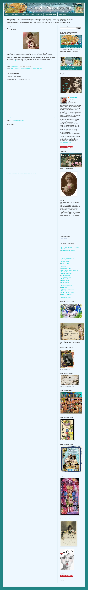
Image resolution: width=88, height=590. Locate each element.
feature (22, 68)
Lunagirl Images (63, 238)
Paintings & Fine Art (65, 278)
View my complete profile (65, 142)
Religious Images (65, 280)
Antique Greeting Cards (66, 294)
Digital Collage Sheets (50, 14)
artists (16, 68)
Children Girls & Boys (66, 268)
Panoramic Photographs (66, 285)
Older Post (52, 118)
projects (40, 68)
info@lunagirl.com (17, 60)
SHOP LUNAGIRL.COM (17, 14)
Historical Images (65, 282)
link (37, 68)
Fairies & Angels (65, 263)
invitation (31, 68)
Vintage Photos (64, 260)
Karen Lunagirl (73, 97)
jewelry (34, 68)
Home (7, 14)
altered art (13, 68)
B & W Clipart (64, 290)
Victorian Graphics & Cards (67, 258)
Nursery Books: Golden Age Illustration (70, 270)
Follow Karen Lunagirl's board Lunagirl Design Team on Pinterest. (21, 173)
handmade (26, 68)
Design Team (62, 14)
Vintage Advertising (65, 275)
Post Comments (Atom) (18, 120)
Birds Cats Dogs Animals (67, 272)
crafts (19, 68)
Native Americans (65, 287)
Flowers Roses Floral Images (67, 265)
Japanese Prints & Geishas (67, 289)
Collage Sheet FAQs (66, 252)
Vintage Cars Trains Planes (67, 292)
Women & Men (64, 266)
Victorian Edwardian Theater (67, 284)
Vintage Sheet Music (66, 277)
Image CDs (39, 14)
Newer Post (9, 118)
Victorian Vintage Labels (66, 273)
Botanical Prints (64, 296)
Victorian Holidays (65, 261)
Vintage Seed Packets (66, 297)
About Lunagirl (30, 14)
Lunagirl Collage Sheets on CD (68, 250)
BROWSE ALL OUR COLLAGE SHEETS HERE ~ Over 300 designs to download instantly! (70, 247)
